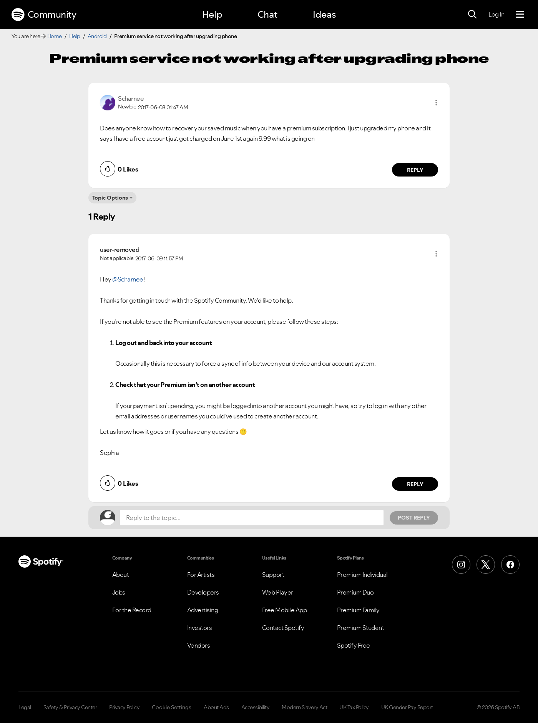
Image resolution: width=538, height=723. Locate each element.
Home (54, 36)
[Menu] (520, 14)
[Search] (472, 15)
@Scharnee (127, 279)
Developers (203, 592)
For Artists (201, 574)
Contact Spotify (283, 627)
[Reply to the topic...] (252, 517)
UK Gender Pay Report (407, 707)
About (120, 574)
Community (44, 14)
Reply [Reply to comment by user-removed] (415, 484)
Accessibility (255, 707)
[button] (436, 102)
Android (97, 36)
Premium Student (360, 627)
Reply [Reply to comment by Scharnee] (415, 170)
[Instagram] (461, 564)
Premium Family (358, 610)
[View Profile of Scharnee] (131, 98)
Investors (199, 627)
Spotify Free (353, 645)
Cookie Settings (171, 707)
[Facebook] (510, 564)
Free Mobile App (284, 610)
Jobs (118, 592)
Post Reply (414, 517)
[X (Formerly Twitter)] (486, 564)
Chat (267, 14)
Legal (24, 707)
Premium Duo (355, 592)
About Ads (216, 707)
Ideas (324, 14)
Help (212, 14)
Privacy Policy (124, 707)
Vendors (198, 645)
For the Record (131, 610)
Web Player (277, 592)
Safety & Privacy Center (70, 707)
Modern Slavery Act (304, 707)
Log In (496, 14)
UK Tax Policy (354, 707)
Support (273, 574)
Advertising (202, 610)
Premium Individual (362, 574)
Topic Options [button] (110, 198)
